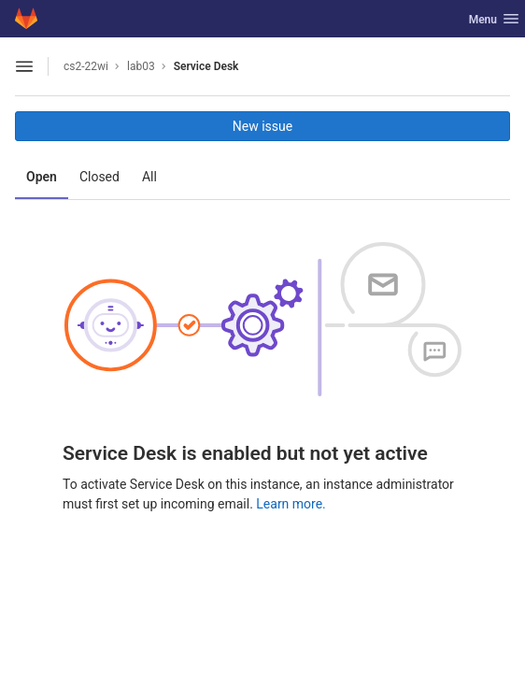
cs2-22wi (86, 66)
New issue (262, 126)
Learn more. (291, 503)
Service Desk (206, 66)
